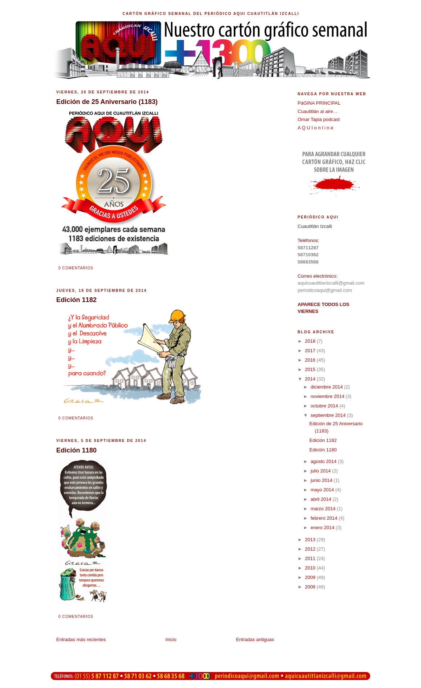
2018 (311, 341)
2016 (311, 360)
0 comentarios (75, 268)
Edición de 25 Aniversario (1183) (107, 101)
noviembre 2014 (328, 396)
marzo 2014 (324, 508)
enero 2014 (323, 527)
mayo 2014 (323, 489)
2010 (311, 568)
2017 (311, 350)
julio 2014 (321, 471)
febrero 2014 (325, 518)
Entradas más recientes (81, 639)
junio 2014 (322, 480)
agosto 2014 (324, 461)
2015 (311, 369)
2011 (311, 558)
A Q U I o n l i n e (315, 127)
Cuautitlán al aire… (318, 111)
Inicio (170, 639)
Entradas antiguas (255, 639)
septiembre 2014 (329, 415)
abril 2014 (322, 499)
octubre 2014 (325, 406)
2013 (311, 539)
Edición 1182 (322, 440)
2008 (311, 587)
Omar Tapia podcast (319, 119)
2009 (311, 577)
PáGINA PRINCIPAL (319, 103)
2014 (311, 379)
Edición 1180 (322, 449)
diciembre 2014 (327, 387)
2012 (311, 549)
